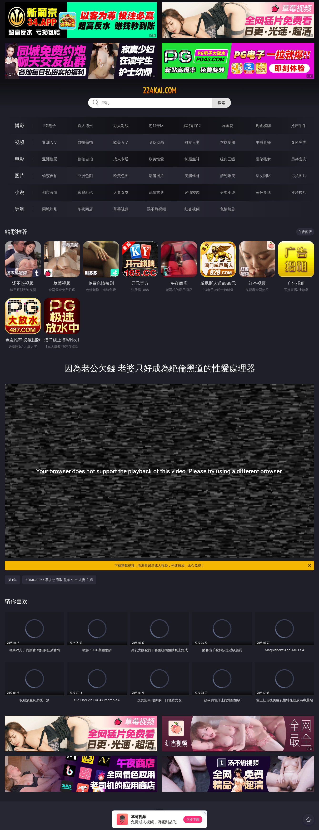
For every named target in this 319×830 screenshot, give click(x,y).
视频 (19, 142)
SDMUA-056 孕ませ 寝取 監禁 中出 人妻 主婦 (59, 579)
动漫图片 (156, 175)
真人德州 (85, 125)
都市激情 (49, 192)
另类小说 (227, 192)
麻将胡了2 (192, 125)
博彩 (19, 125)
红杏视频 (192, 209)
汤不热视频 (156, 209)
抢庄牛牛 (298, 125)
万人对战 (121, 125)
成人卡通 (121, 159)
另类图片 (298, 175)
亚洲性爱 (49, 159)
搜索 (221, 102)
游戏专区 (156, 125)
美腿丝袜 (192, 175)
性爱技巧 (298, 192)
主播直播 (263, 142)
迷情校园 (192, 192)
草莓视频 (121, 209)
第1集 (12, 579)
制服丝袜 (192, 159)
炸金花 (227, 125)
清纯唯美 (227, 175)
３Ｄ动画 (156, 142)
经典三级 (227, 159)
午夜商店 (85, 209)
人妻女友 (121, 192)
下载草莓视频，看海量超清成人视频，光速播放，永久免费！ (213, 565)
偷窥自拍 (49, 175)
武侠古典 (156, 192)
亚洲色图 (85, 175)
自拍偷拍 (85, 142)
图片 (19, 175)
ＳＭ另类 (298, 142)
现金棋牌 (263, 125)
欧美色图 (121, 175)
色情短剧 (227, 209)
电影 (19, 159)
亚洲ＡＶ (49, 142)
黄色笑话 (263, 192)
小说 (19, 192)
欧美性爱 (156, 159)
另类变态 (298, 159)
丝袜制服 (227, 142)
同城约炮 (49, 209)
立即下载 (192, 819)
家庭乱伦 (85, 192)
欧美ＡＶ (121, 142)
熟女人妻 (192, 142)
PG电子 (49, 125)
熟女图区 (263, 175)
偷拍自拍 (85, 159)
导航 (19, 209)
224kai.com (159, 90)
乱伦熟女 (263, 159)
